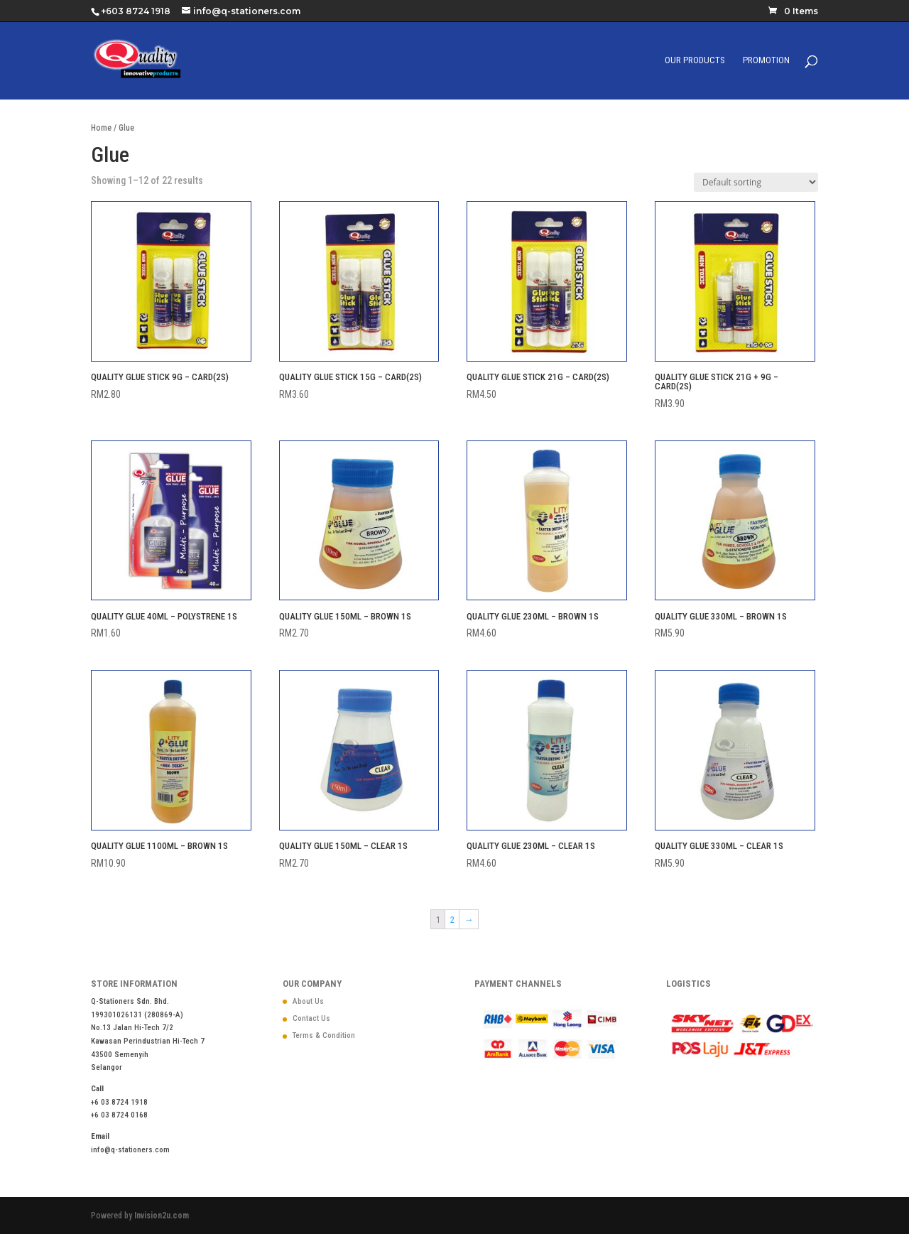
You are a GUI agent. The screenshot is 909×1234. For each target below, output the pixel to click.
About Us (308, 1001)
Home (101, 128)
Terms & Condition (324, 1035)
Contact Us (311, 1018)
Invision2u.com (161, 1216)
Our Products (695, 60)
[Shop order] (756, 182)
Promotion (766, 60)
